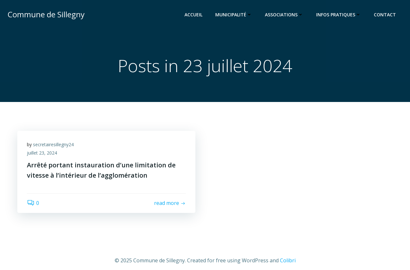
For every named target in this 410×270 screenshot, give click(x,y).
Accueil (193, 15)
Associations (284, 15)
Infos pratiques (338, 15)
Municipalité (233, 15)
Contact (385, 15)
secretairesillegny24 (53, 144)
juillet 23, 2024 (42, 153)
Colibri (288, 260)
